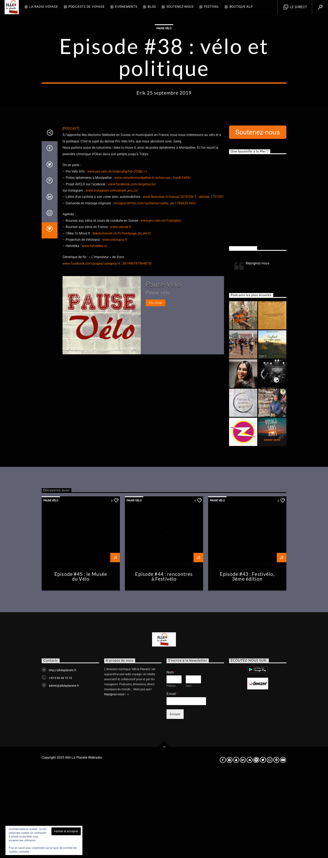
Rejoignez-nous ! (116, 779)
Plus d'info (155, 387)
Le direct (295, 7)
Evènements (126, 7)
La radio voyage (43, 7)
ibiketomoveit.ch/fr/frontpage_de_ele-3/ (121, 318)
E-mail (172, 778)
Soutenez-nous (180, 7)
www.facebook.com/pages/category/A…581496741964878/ (107, 348)
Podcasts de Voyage (86, 7)
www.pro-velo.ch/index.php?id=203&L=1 (117, 256)
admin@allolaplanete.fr (64, 770)
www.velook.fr (120, 311)
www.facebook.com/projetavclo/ (132, 269)
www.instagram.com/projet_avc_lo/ (112, 275)
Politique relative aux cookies (47, 851)
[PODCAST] (71, 213)
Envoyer (175, 798)
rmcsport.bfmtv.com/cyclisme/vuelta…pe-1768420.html (154, 288)
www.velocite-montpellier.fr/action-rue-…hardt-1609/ (152, 262)
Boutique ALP (241, 7)
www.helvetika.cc (94, 330)
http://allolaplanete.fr (62, 754)
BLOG (152, 7)
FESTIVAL (211, 7)
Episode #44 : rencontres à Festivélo (164, 661)
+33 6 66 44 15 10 (60, 762)
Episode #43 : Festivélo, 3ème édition (247, 661)
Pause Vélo (164, 70)
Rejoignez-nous (243, 332)
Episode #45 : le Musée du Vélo (80, 661)
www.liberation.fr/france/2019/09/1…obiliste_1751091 (183, 281)
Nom (171, 757)
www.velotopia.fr (114, 324)
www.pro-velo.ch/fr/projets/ (161, 305)
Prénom (171, 770)
